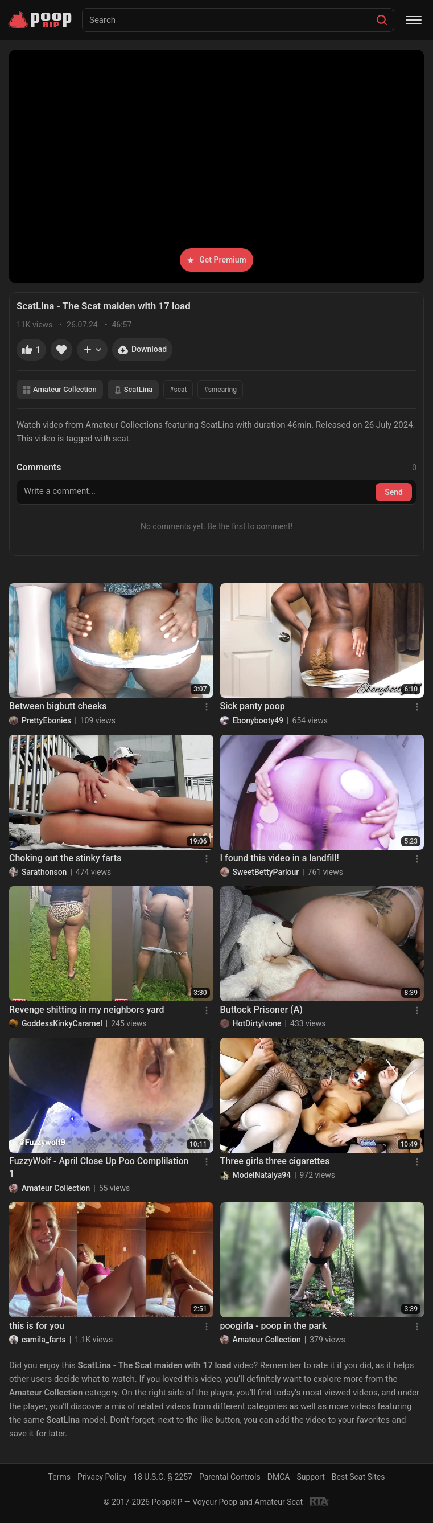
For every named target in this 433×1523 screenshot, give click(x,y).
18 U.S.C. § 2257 (162, 1476)
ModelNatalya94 (262, 1175)
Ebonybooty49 (258, 720)
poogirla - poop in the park (273, 1325)
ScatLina (133, 389)
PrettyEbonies (46, 720)
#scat (178, 390)
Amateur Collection (60, 389)
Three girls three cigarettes (275, 1161)
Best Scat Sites (358, 1476)
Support (310, 1476)
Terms (59, 1476)
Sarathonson (44, 872)
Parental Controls (230, 1476)
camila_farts (44, 1339)
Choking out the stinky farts (65, 858)
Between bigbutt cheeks (58, 706)
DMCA (278, 1476)
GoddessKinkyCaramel (62, 1023)
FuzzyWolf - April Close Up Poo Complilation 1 (99, 1167)
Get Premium (216, 259)
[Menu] (413, 19)
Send (394, 492)
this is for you (36, 1325)
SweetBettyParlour (266, 872)
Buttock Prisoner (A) (261, 1009)
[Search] (381, 20)
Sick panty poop (252, 706)
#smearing (220, 390)
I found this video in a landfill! (279, 858)
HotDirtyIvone (257, 1023)
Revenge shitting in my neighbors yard (86, 1009)
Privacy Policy (101, 1476)
